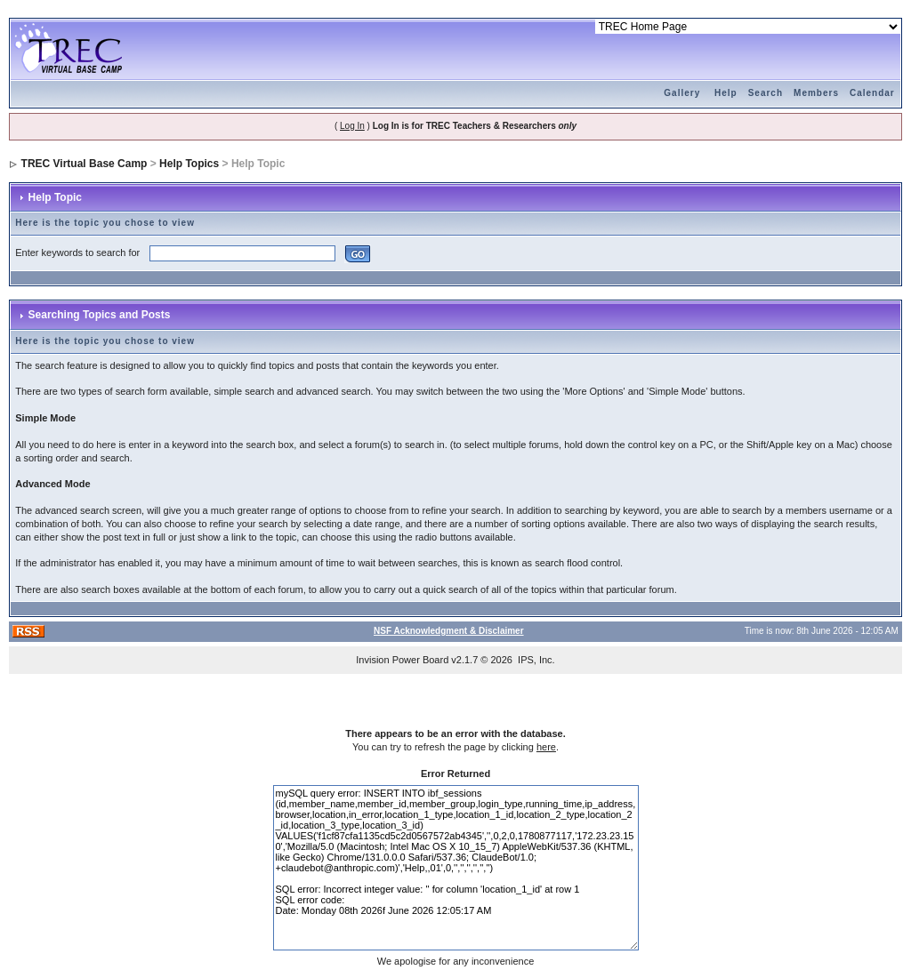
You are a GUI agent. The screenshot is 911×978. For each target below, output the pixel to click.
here (546, 747)
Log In (352, 126)
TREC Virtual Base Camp (84, 163)
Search (765, 93)
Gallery (682, 93)
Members (816, 93)
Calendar (872, 93)
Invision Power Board (402, 659)
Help (726, 93)
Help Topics (189, 163)
